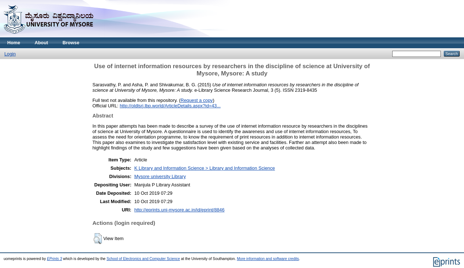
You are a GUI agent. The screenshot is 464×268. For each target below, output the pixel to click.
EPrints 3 (54, 259)
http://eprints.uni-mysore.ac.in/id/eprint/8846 (179, 210)
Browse (71, 42)
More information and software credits (268, 259)
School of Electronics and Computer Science (143, 259)
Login (10, 54)
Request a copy (197, 100)
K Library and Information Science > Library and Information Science (204, 168)
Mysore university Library (160, 176)
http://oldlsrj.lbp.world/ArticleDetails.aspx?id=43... (170, 105)
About (41, 42)
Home (13, 42)
